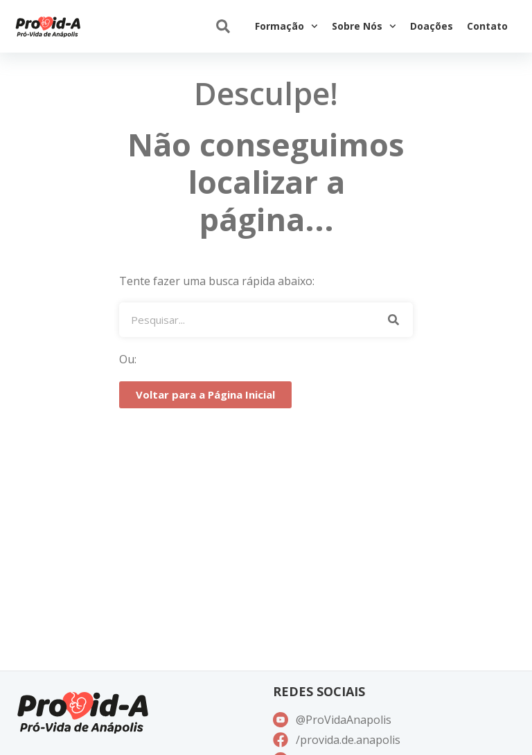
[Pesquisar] (394, 319)
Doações (431, 26)
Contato (487, 26)
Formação (286, 26)
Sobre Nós (364, 26)
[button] (222, 26)
